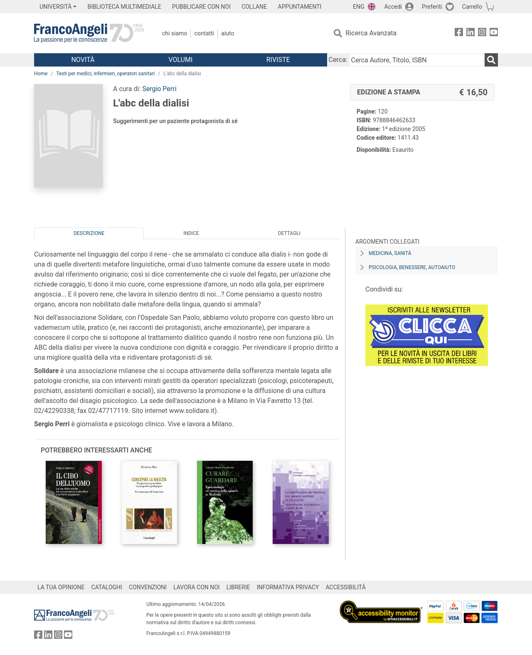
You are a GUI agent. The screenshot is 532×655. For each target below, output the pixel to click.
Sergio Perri (159, 89)
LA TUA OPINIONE (61, 587)
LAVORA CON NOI (196, 587)
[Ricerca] (491, 60)
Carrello (472, 6)
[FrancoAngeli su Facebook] (459, 33)
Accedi (393, 6)
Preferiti (432, 6)
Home (40, 74)
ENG (358, 6)
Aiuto (227, 33)
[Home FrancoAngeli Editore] (89, 33)
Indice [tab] (191, 233)
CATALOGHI (106, 587)
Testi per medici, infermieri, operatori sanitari (105, 74)
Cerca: (338, 60)
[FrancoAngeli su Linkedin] (470, 33)
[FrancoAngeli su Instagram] (482, 33)
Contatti (204, 33)
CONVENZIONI (148, 587)
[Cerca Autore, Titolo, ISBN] (417, 60)
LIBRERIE (238, 587)
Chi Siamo (174, 33)
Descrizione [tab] (89, 233)
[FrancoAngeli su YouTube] (494, 33)
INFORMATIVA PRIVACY (288, 587)
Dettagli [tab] (289, 233)
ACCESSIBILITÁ (346, 587)
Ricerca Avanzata (371, 33)
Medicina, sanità (390, 253)
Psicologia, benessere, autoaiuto (412, 267)
